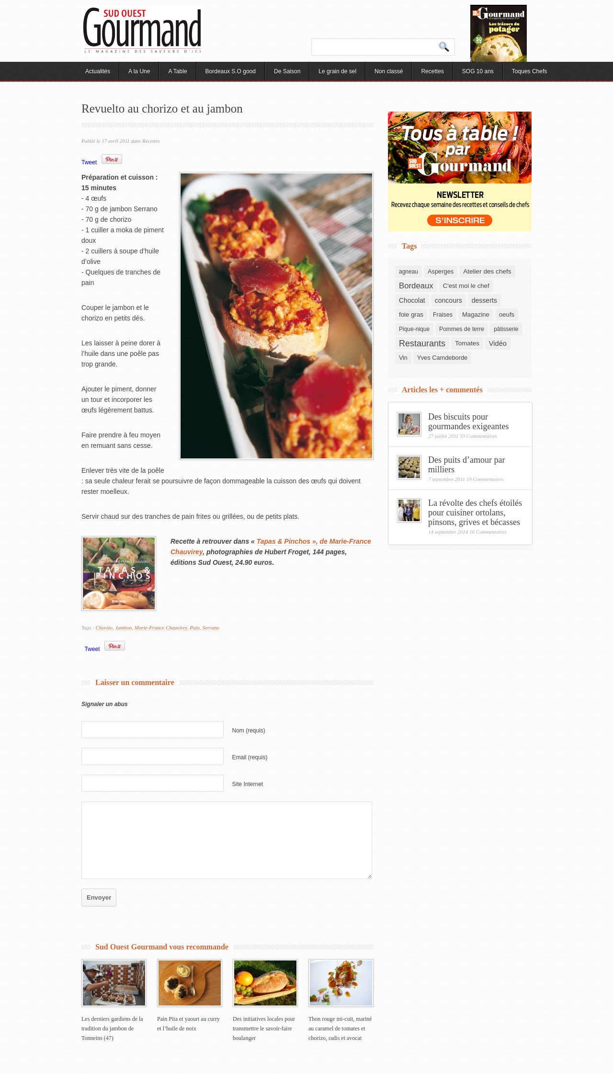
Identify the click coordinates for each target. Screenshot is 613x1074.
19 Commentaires (485, 479)
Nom (248, 730)
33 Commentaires (478, 436)
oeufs (506, 314)
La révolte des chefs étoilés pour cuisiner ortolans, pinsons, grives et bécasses (475, 512)
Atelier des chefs (487, 271)
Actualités (97, 71)
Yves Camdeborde (442, 357)
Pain (195, 627)
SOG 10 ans (478, 71)
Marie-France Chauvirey (161, 627)
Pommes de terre (461, 329)
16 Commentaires (488, 532)
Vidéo (498, 343)
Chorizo (104, 627)
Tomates (467, 343)
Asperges (441, 271)
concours (448, 300)
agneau (408, 271)
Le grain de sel (337, 71)
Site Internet (247, 784)
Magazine (475, 314)
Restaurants (422, 343)
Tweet (89, 162)
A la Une (139, 71)
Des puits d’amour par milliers (466, 464)
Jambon (123, 627)
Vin (403, 357)
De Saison (287, 71)
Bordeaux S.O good (230, 71)
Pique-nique (414, 329)
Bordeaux (416, 285)
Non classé (389, 71)
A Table (177, 71)
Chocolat (412, 300)
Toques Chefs (529, 71)
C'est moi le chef (466, 285)
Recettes (432, 71)
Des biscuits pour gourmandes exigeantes (468, 421)
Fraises (443, 314)
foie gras (411, 314)
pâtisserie (506, 329)
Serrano (211, 627)
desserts (484, 300)
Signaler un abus (104, 704)
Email (250, 757)
